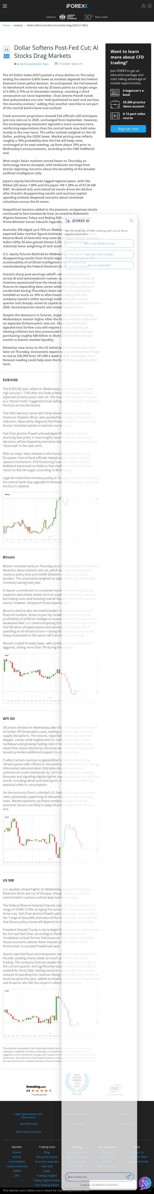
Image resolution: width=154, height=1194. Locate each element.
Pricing (77, 1180)
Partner (107, 1161)
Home (6, 25)
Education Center (47, 1157)
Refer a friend (77, 1161)
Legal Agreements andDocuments (28, 1115)
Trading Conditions (77, 1114)
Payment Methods (137, 1161)
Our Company (107, 1147)
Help (137, 1147)
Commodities (17, 1161)
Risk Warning (28, 1123)
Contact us (137, 1152)
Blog (47, 1152)
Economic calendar (47, 1161)
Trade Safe (125, 1114)
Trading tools (47, 1147)
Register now (128, 129)
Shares (17, 1152)
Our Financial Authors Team (34, 64)
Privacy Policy (77, 1123)
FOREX (17, 1171)
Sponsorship (107, 1157)
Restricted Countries (28, 1132)
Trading (77, 1147)
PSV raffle (77, 1166)
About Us (107, 1152)
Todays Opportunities (47, 1180)
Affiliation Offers (107, 1166)
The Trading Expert (47, 1185)
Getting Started (77, 1152)
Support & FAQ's (137, 1157)
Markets (17, 1147)
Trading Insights (47, 1175)
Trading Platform (76, 1171)
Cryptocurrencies (17, 1166)
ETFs (17, 1175)
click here (90, 1061)
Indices (16, 1157)
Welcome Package (77, 1157)
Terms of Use (125, 1123)
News (46, 1171)
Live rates (47, 1166)
